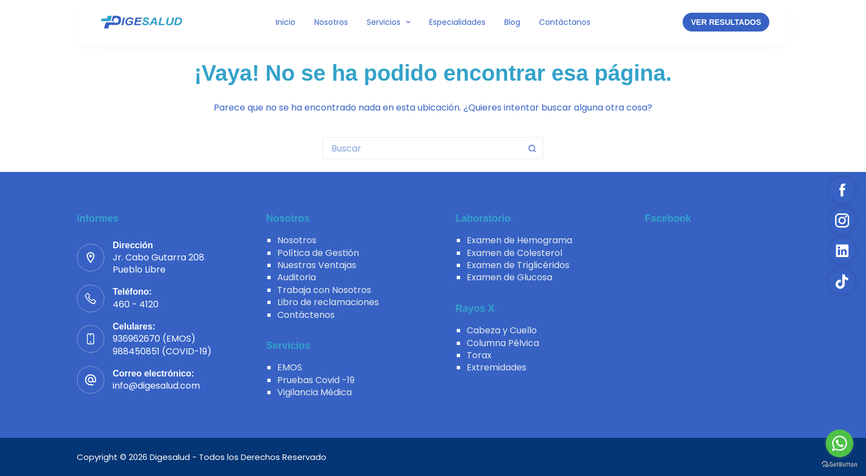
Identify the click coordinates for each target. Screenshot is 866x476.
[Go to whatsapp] (839, 443)
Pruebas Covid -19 (316, 380)
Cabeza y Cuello (502, 330)
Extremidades (496, 367)
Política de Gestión (318, 253)
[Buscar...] (422, 148)
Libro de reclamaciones (328, 302)
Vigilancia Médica (314, 392)
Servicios (391, 22)
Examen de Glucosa (509, 277)
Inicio (285, 22)
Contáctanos (564, 22)
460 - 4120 (136, 304)
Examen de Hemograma (519, 240)
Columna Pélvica (503, 343)
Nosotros (331, 22)
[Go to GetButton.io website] (839, 464)
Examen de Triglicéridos (518, 265)
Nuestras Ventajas (316, 265)
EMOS (289, 367)
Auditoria (296, 277)
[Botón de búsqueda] (532, 148)
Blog (512, 22)
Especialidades (457, 22)
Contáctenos (306, 314)
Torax (479, 355)
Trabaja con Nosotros (324, 290)
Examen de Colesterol (514, 253)
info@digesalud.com (156, 385)
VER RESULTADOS (726, 22)
